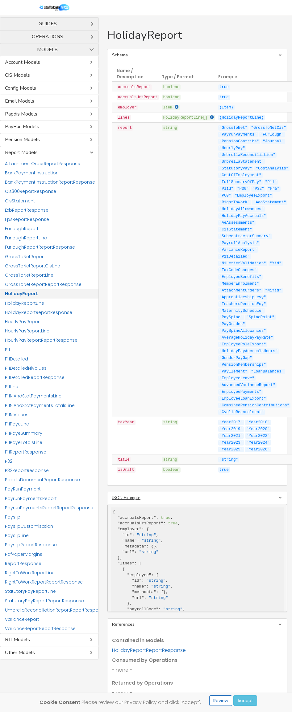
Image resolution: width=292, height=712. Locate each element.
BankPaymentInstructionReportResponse (50, 182)
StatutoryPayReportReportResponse (44, 601)
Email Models (19, 101)
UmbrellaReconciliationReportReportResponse (51, 610)
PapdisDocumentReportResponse (42, 480)
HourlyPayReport (23, 322)
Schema (120, 55)
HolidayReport (21, 294)
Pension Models (22, 139)
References (123, 624)
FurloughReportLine (26, 238)
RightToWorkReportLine (30, 573)
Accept (245, 701)
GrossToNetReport (25, 257)
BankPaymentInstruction (32, 173)
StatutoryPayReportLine (30, 591)
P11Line (11, 387)
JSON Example (126, 498)
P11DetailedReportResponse (35, 377)
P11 (7, 350)
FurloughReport (22, 229)
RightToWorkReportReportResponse (44, 582)
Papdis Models (21, 114)
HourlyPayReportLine (27, 331)
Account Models (22, 62)
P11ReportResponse (25, 452)
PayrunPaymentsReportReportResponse (49, 508)
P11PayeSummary (23, 433)
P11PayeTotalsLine (23, 442)
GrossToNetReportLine (29, 275)
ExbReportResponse (26, 210)
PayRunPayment (23, 489)
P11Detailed (16, 359)
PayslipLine (17, 535)
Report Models (21, 152)
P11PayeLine (17, 424)
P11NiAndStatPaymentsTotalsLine (40, 405)
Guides (48, 23)
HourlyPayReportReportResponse (41, 340)
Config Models (20, 88)
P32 (8, 461)
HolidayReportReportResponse (38, 312)
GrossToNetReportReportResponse (43, 284)
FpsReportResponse (27, 219)
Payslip (12, 517)
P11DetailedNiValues (26, 368)
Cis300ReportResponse (30, 191)
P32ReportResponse (27, 470)
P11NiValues (16, 415)
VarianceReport (22, 619)
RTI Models (17, 639)
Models (47, 49)
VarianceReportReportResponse (40, 628)
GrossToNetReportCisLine (32, 266)
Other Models (20, 652)
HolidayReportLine (24, 303)
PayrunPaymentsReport (31, 498)
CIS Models (17, 75)
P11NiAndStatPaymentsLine (33, 396)
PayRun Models (22, 126)
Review (220, 701)
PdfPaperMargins (23, 554)
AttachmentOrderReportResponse (42, 164)
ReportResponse (23, 563)
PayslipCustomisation (29, 526)
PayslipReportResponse (31, 545)
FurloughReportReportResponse (40, 247)
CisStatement (20, 201)
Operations (47, 36)
